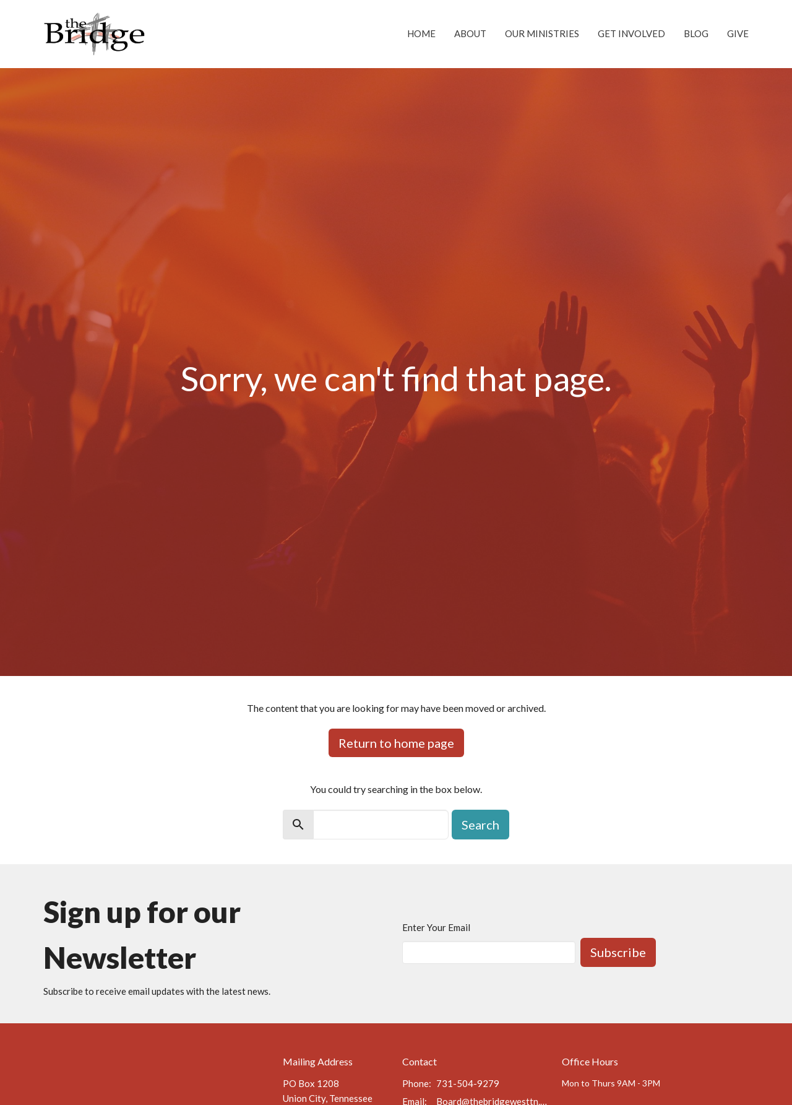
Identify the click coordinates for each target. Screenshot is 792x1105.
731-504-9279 (467, 1083)
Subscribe (618, 952)
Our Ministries (542, 33)
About (470, 33)
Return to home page (396, 742)
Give (738, 33)
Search (480, 824)
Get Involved (631, 33)
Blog (696, 33)
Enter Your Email (436, 927)
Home (421, 33)
